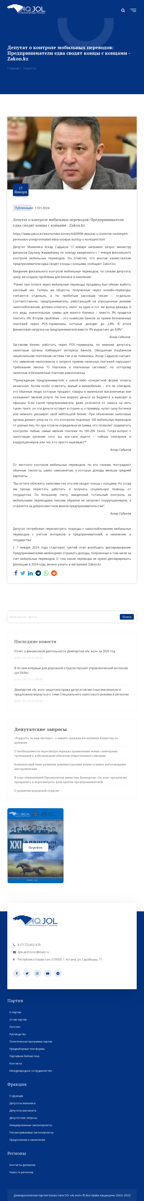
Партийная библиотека (24, 1056)
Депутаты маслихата (22, 1110)
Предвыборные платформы (27, 1049)
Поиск (126, 617)
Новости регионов (21, 1172)
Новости (29, 68)
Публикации (24, 208)
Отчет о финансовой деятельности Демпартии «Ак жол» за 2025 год (64, 651)
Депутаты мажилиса (22, 1103)
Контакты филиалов (22, 1165)
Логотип (14, 1027)
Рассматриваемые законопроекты (31, 1132)
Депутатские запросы (23, 1118)
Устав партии (18, 1019)
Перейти (35, 847)
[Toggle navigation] (132, 10)
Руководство (17, 1034)
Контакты (15, 1063)
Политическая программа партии (30, 1041)
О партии (15, 1012)
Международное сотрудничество (30, 1070)
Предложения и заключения (27, 1140)
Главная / (14, 68)
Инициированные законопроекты (30, 1125)
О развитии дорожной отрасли (36, 790)
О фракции (16, 1096)
